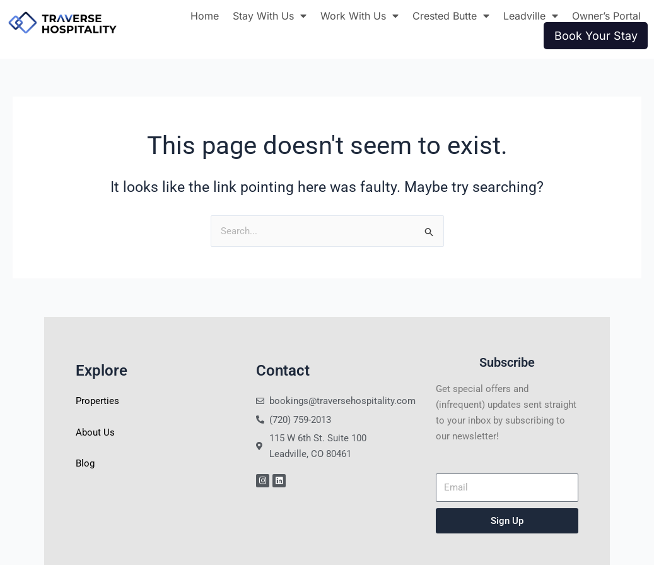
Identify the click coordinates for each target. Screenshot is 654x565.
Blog (85, 463)
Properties (97, 401)
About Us (95, 432)
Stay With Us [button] (270, 15)
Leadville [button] (530, 15)
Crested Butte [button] (450, 15)
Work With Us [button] (359, 15)
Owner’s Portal (606, 15)
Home (204, 15)
